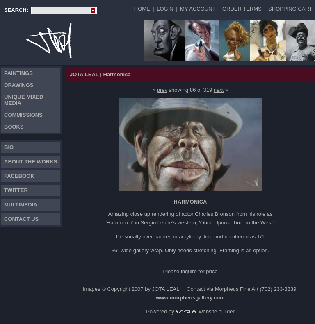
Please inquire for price (190, 271)
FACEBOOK (19, 176)
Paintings (18, 73)
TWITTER (16, 190)
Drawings (19, 85)
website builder (205, 311)
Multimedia (20, 205)
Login (165, 9)
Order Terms (242, 9)
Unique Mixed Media (23, 100)
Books (14, 127)
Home (142, 9)
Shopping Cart (290, 9)
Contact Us (21, 219)
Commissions (23, 115)
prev (162, 90)
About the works (30, 162)
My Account (197, 9)
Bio (9, 147)
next (219, 90)
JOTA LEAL (84, 74)
